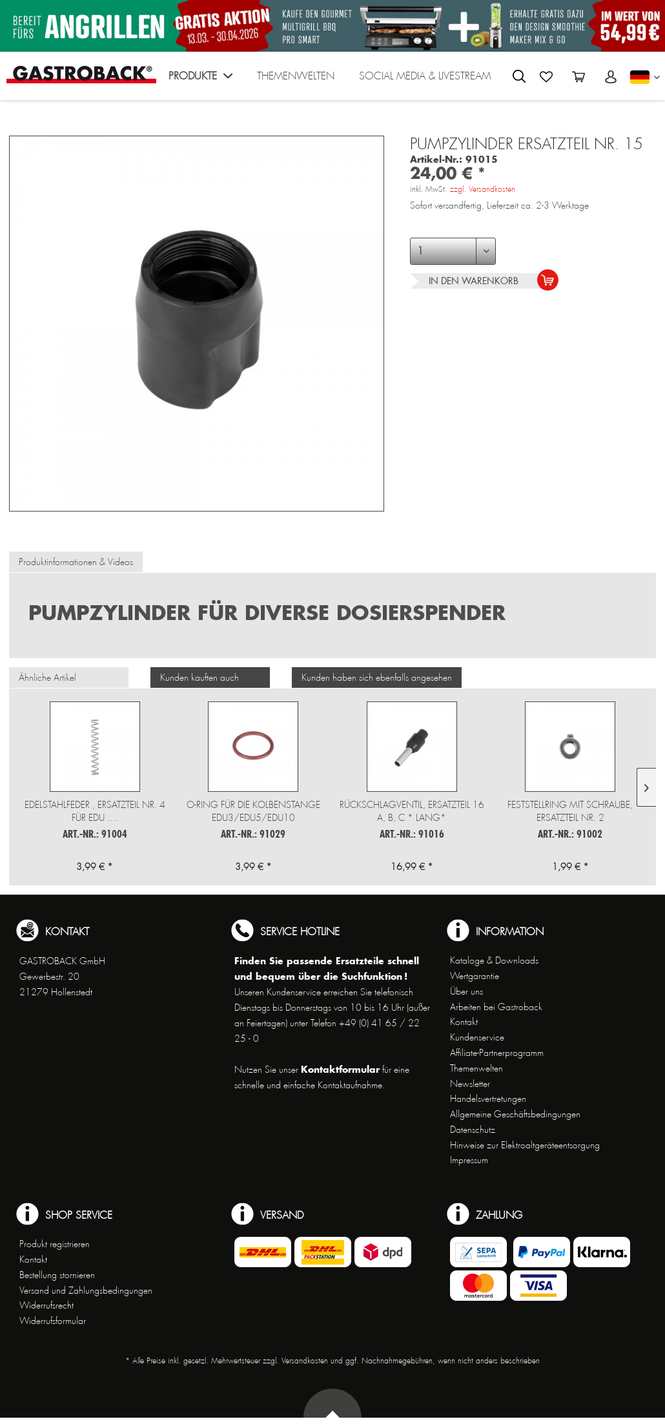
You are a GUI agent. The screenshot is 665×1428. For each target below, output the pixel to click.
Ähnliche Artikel (47, 677)
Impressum (469, 1160)
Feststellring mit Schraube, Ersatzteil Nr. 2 (570, 811)
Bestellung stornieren (57, 1275)
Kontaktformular (340, 1069)
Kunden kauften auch (199, 677)
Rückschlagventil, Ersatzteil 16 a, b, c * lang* (412, 811)
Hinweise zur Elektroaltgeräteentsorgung (525, 1145)
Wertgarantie (474, 976)
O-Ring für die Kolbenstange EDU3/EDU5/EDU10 (253, 811)
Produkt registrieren (54, 1244)
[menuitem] (200, 79)
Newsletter (470, 1084)
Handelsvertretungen (488, 1098)
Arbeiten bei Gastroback (496, 1007)
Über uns (466, 991)
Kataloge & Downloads (494, 960)
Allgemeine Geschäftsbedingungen (515, 1114)
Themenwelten (476, 1068)
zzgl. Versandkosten (482, 189)
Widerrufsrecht (46, 1305)
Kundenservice (477, 1037)
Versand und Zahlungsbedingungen (85, 1290)
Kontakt (464, 1022)
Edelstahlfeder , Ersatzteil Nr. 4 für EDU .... (95, 811)
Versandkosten (304, 1361)
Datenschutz (472, 1129)
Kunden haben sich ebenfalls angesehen (377, 677)
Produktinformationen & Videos (76, 562)
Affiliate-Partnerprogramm (497, 1053)
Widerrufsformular (52, 1321)
